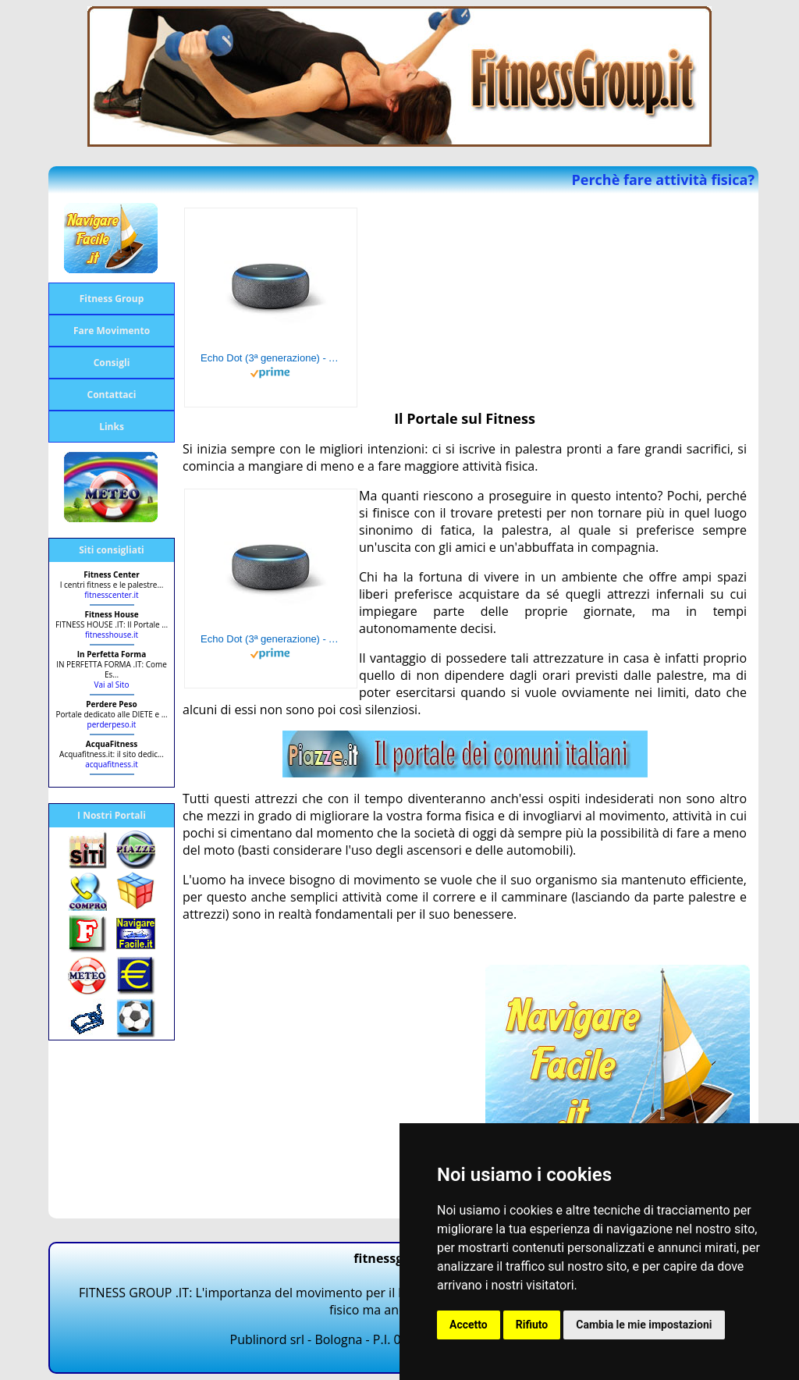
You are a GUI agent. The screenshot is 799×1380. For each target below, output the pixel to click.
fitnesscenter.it (111, 594)
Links (111, 426)
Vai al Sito (112, 684)
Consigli (112, 362)
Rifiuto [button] (532, 1324)
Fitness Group (112, 298)
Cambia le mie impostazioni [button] (644, 1324)
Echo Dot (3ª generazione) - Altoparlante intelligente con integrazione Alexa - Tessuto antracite (271, 358)
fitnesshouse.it (111, 634)
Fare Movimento (111, 330)
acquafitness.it (111, 764)
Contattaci (112, 394)
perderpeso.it (112, 724)
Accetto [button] (468, 1324)
